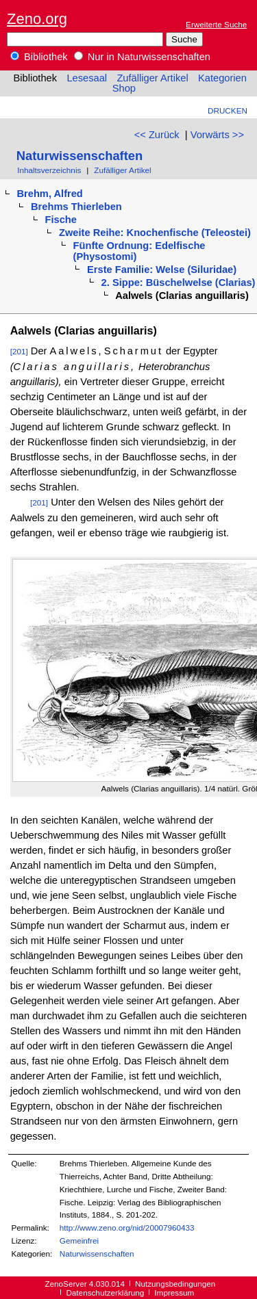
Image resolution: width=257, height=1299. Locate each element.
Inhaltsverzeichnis (49, 170)
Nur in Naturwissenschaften (142, 56)
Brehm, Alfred (49, 193)
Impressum (174, 1292)
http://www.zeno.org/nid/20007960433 (127, 1227)
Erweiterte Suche (216, 24)
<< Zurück (157, 134)
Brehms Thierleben (76, 206)
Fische (61, 219)
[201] (19, 351)
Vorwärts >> (217, 134)
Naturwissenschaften (79, 155)
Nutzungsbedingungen (175, 1283)
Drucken (227, 110)
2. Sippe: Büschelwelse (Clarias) (178, 282)
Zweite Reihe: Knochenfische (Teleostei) (155, 232)
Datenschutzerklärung (105, 1292)
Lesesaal (86, 78)
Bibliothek (39, 56)
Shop (124, 88)
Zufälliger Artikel (152, 78)
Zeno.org (37, 18)
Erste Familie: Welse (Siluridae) (161, 269)
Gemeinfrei (79, 1240)
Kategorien (222, 78)
